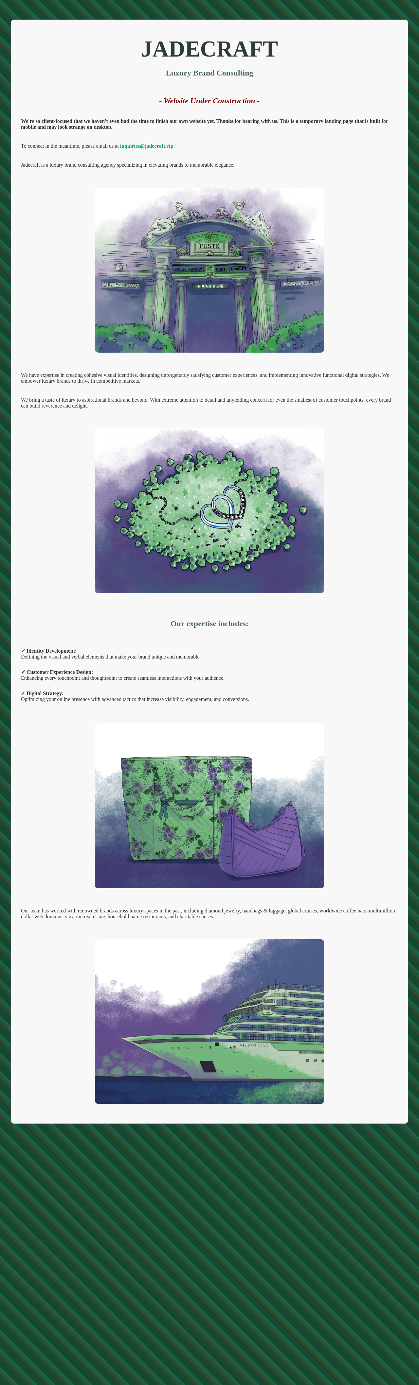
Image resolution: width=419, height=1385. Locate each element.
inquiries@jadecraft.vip (146, 146)
